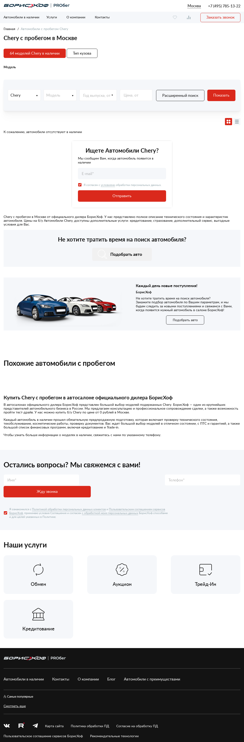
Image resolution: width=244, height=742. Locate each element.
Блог (111, 622)
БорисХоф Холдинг (29, 722)
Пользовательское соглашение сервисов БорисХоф (43, 680)
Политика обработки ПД (90, 669)
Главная (9, 28)
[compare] (189, 17)
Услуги (51, 17)
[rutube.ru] (21, 669)
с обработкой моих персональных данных (110, 501)
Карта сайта (54, 669)
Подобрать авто (185, 319)
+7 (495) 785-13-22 (224, 6)
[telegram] (35, 669)
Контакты (102, 17)
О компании (75, 17)
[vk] (7, 669)
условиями (108, 184)
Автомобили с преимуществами (152, 622)
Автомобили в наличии (21, 17)
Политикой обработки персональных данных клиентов (69, 497)
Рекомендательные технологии (114, 680)
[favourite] (175, 17)
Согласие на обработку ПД (137, 669)
